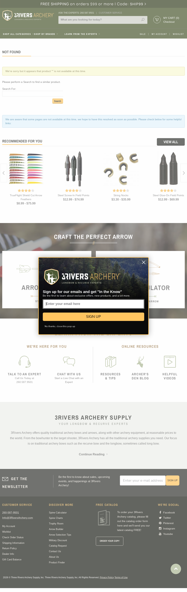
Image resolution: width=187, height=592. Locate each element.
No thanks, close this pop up (60, 326)
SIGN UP (93, 316)
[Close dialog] (143, 262)
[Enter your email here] (93, 304)
